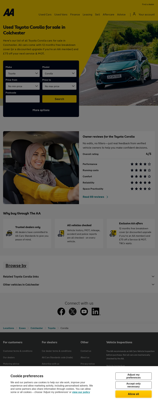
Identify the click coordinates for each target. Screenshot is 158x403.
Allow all (133, 394)
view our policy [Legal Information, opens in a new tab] (81, 392)
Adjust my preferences (133, 376)
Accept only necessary (133, 385)
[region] (79, 384)
